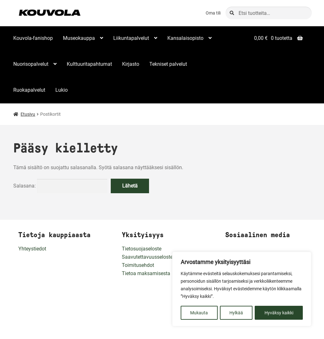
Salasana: (60, 186)
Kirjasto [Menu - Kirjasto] (130, 64)
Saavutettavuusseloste (147, 257)
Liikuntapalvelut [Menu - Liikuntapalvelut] (131, 38)
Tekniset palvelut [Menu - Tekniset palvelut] (168, 64)
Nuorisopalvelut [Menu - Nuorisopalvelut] (30, 64)
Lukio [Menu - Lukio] (61, 90)
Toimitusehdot (138, 265)
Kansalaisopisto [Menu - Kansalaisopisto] (185, 38)
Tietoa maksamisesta (146, 273)
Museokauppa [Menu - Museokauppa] (79, 38)
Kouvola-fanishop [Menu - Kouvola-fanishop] (33, 38)
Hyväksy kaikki (279, 312)
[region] (241, 289)
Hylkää (236, 312)
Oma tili (213, 12)
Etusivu (28, 114)
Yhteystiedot (32, 249)
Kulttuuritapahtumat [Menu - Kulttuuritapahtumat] (89, 64)
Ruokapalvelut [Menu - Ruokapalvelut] (29, 90)
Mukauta (199, 312)
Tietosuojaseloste (141, 249)
